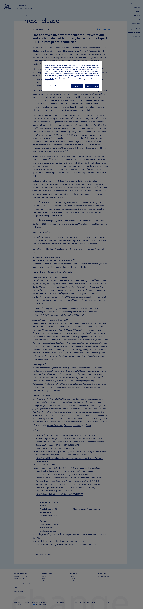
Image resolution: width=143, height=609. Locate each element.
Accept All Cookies (92, 86)
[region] (72, 76)
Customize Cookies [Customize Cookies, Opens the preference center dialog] (51, 86)
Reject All (77, 86)
